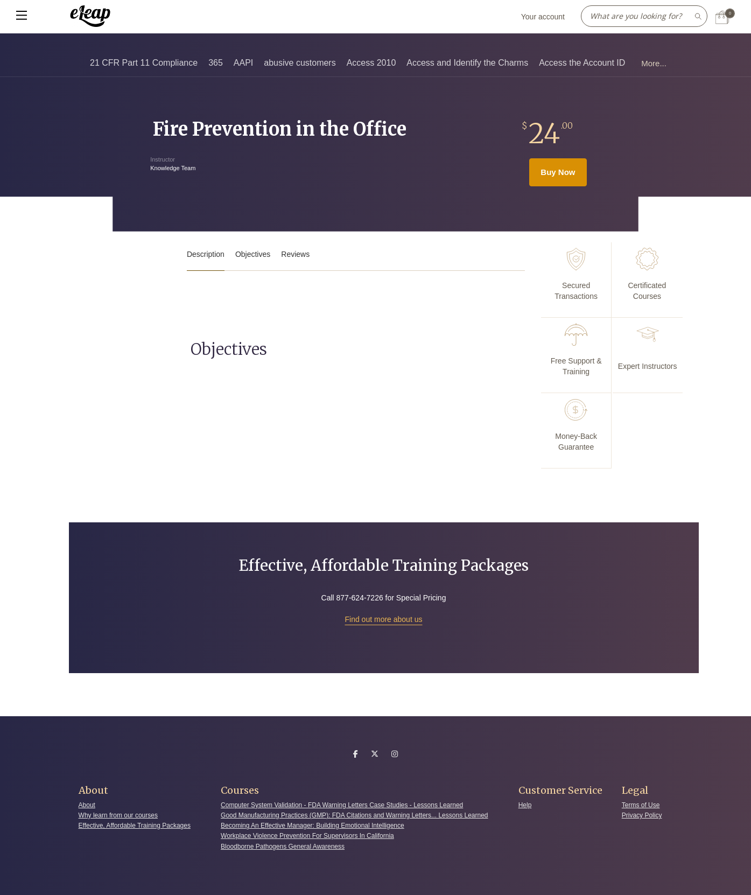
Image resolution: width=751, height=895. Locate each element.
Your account (543, 16)
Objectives (252, 254)
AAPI (243, 62)
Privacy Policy (642, 815)
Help (525, 805)
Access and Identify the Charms (467, 62)
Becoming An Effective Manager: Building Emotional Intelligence (312, 825)
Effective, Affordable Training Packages (135, 825)
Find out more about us (384, 619)
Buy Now (558, 172)
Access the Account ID (582, 62)
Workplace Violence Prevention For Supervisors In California (307, 836)
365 (215, 62)
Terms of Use (641, 805)
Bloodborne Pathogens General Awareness (283, 846)
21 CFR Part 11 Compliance (144, 62)
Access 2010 (371, 62)
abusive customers (299, 62)
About (87, 805)
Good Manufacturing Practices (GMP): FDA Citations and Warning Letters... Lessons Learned (354, 815)
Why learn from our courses (118, 815)
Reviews (295, 254)
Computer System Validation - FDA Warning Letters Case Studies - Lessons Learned (342, 805)
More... (653, 63)
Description (205, 254)
